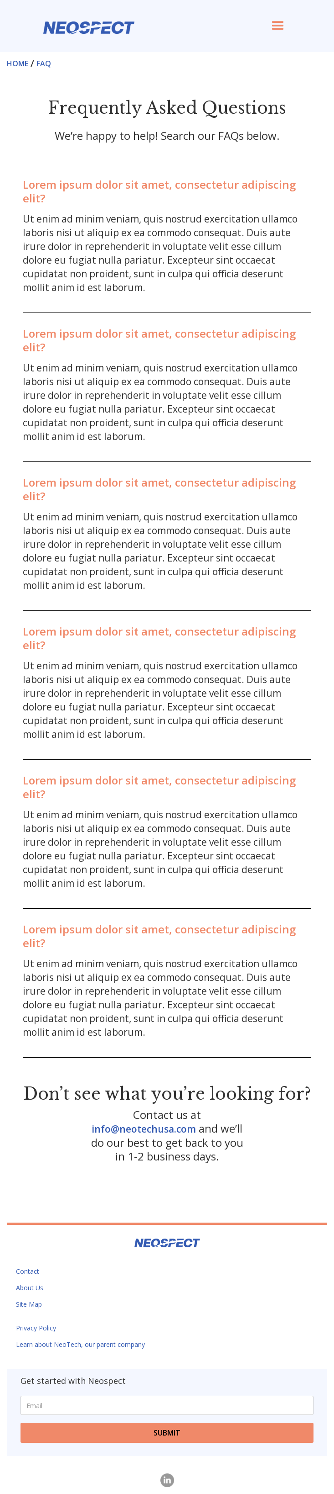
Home (17, 63)
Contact (27, 1271)
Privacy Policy (36, 1328)
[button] (278, 26)
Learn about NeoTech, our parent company (80, 1344)
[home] (86, 23)
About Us (29, 1287)
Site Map (29, 1304)
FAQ (43, 63)
